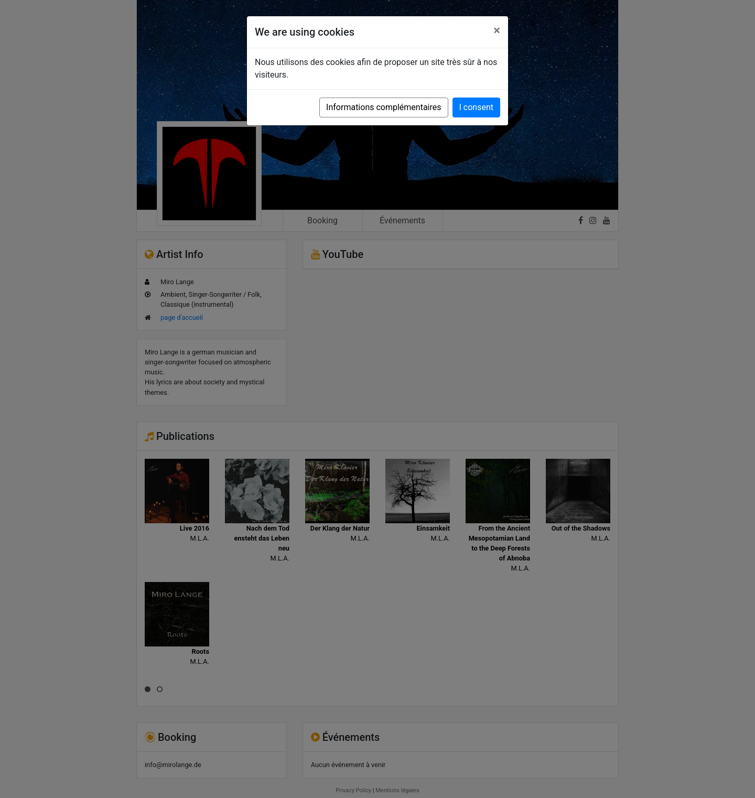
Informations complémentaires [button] (383, 107)
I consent (476, 107)
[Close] (497, 30)
